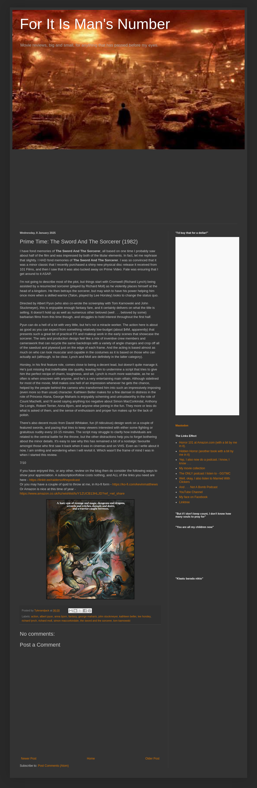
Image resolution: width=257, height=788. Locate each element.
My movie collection (192, 468)
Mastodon (181, 425)
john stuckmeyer (108, 616)
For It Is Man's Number (95, 24)
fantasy (72, 616)
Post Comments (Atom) (53, 765)
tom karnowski (121, 620)
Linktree (184, 502)
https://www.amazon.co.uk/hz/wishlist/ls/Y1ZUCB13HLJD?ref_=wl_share (72, 493)
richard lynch (29, 620)
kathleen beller (127, 616)
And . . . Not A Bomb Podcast (198, 487)
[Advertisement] (128, 186)
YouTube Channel (191, 492)
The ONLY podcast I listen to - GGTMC (205, 473)
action (34, 616)
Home (91, 758)
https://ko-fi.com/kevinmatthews (135, 484)
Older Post (152, 758)
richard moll (45, 620)
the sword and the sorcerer (96, 620)
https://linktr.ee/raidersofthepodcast (54, 480)
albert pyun (46, 616)
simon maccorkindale (66, 620)
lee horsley (144, 616)
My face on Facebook (193, 497)
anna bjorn (60, 616)
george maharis (87, 616)
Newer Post (28, 758)
